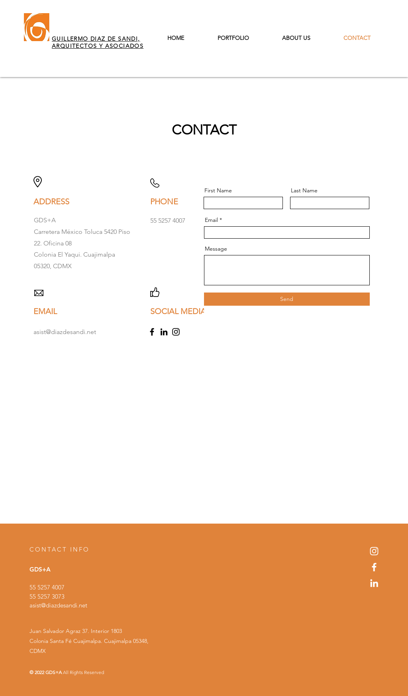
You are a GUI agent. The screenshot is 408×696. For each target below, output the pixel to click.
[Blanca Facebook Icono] (374, 567)
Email (211, 220)
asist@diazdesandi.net (58, 605)
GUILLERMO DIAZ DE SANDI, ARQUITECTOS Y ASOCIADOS (97, 42)
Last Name (304, 190)
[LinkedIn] (164, 332)
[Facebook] (152, 332)
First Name (218, 190)
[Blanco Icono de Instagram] (374, 551)
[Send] (287, 299)
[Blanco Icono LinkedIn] (374, 583)
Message (216, 248)
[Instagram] (176, 332)
